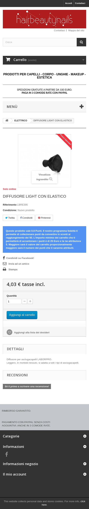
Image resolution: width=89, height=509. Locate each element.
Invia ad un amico (19, 263)
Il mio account (14, 474)
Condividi (26, 217)
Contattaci (80, 3)
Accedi (68, 3)
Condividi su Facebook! (20, 258)
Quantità (12, 295)
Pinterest (44, 217)
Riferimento (9, 204)
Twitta (10, 217)
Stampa (13, 269)
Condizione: (10, 210)
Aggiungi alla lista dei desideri (31, 332)
